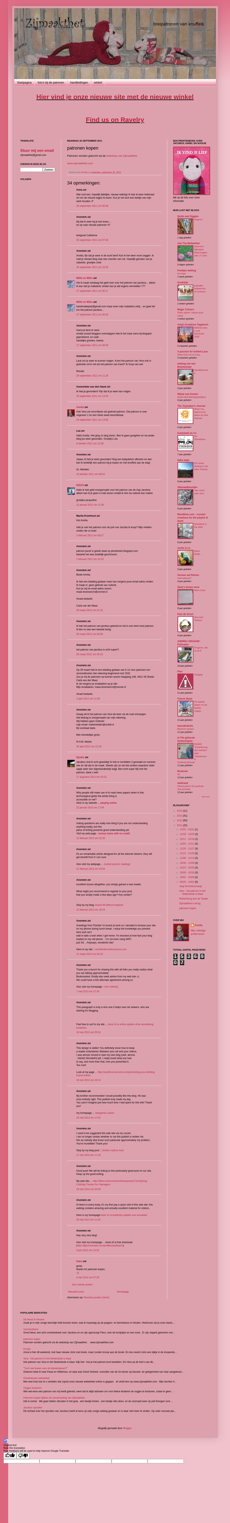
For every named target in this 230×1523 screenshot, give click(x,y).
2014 (180, 810)
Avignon (198, 219)
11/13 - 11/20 (187, 853)
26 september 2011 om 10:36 (92, 267)
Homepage (123, 1291)
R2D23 (80, 485)
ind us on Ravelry (115, 119)
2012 (180, 820)
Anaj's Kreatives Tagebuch (192, 324)
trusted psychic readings (117, 864)
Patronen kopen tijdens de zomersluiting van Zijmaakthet (54, 1397)
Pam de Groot (185, 614)
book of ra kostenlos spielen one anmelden (124, 1215)
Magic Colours (185, 309)
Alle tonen (205, 797)
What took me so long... (189, 354)
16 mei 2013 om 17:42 (88, 1117)
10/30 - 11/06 (187, 863)
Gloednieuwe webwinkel (36, 1378)
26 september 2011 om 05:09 (92, 205)
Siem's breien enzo (188, 587)
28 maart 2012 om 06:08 (89, 634)
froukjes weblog (186, 270)
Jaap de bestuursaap (190, 886)
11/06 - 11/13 (187, 858)
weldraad (182, 783)
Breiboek (182, 771)
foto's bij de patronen (51, 82)
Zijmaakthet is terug (189, 903)
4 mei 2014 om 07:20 (87, 1277)
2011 (180, 825)
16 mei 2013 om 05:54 (88, 1032)
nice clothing (111, 986)
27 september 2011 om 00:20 (92, 314)
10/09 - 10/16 (187, 872)
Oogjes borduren (32, 1388)
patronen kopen (187, 908)
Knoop (27, 1349)
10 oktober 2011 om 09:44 (90, 474)
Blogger (127, 1428)
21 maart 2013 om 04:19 (89, 954)
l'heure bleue (185, 698)
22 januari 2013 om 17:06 (90, 807)
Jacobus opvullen (32, 1407)
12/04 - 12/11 (187, 843)
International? (184, 578)
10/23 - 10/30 (187, 867)
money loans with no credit (114, 833)
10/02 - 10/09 (187, 877)
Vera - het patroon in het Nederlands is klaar (192, 892)
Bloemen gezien (185, 729)
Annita (80, 407)
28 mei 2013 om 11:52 (88, 1219)
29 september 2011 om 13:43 (92, 396)
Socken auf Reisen (188, 575)
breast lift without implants (109, 905)
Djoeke (80, 757)
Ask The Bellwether (188, 243)
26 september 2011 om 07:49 (92, 240)
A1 (178, 774)
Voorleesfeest (30, 1329)
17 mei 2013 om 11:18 (88, 1155)
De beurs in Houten (33, 1319)
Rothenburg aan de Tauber (193, 898)
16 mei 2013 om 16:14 (88, 1080)
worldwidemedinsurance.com (111, 949)
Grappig (198, 674)
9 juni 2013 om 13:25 (87, 1250)
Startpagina (24, 82)
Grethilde (182, 282)
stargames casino (104, 1113)
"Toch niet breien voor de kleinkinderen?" (45, 1368)
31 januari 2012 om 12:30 (90, 504)
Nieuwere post (76, 1291)
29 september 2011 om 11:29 (92, 375)
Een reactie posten (82, 1284)
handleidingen (79, 82)
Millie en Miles (85, 278)
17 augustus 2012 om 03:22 (91, 776)
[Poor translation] (23, 1455)
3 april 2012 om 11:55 (88, 698)
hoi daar (181, 273)
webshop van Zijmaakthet (121, 155)
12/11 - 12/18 (187, 839)
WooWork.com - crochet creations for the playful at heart (192, 517)
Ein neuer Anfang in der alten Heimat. (201, 466)
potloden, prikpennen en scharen (200, 288)
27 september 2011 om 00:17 (92, 290)
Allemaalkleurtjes (187, 487)
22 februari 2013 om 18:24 (90, 909)
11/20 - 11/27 (187, 848)
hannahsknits (185, 725)
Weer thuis (199, 590)
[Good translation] (10, 1455)
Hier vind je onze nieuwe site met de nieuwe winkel (115, 97)
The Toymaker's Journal (191, 405)
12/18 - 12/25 (187, 834)
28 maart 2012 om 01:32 (89, 610)
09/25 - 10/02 (187, 882)
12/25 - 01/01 (187, 829)
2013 (180, 815)
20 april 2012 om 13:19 (88, 746)
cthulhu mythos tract (113, 1150)
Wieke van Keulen (187, 394)
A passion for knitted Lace (192, 351)
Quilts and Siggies (188, 216)
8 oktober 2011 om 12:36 (89, 443)
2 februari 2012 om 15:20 (90, 559)
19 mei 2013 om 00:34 (88, 1189)
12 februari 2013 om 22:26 (90, 838)
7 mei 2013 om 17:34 (87, 991)
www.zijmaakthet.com (80, 163)
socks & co (183, 547)
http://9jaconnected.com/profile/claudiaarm (100, 1245)
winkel (98, 82)
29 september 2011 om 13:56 (92, 419)
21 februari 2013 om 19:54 (90, 868)
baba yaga (183, 460)
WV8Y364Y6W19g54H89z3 (191, 397)
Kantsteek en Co (187, 433)
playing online (108, 802)
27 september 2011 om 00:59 (92, 345)
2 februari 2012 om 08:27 (90, 535)
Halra (79, 1261)
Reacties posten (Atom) (96, 1297)
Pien (180, 671)
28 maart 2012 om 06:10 (89, 654)
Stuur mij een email (37, 151)
